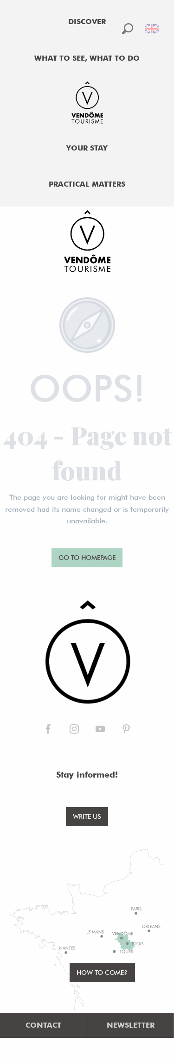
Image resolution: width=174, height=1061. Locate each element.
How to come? (102, 972)
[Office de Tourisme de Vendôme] (87, 242)
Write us (87, 816)
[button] (127, 28)
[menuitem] (87, 22)
